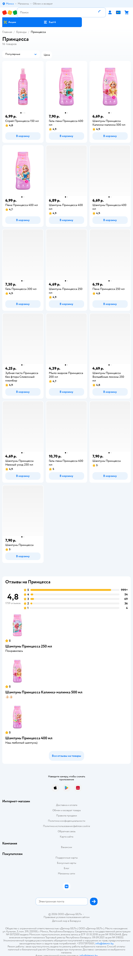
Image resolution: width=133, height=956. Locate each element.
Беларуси (75, 921)
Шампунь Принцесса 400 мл (28, 738)
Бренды (21, 32)
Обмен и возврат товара (66, 810)
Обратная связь (66, 831)
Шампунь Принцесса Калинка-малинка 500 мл (43, 692)
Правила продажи (66, 815)
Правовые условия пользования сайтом (67, 917)
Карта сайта (66, 836)
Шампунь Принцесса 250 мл (28, 646)
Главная (7, 32)
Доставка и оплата (66, 805)
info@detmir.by (104, 943)
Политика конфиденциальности (66, 820)
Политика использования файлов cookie (66, 826)
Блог (66, 868)
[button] (50, 22)
